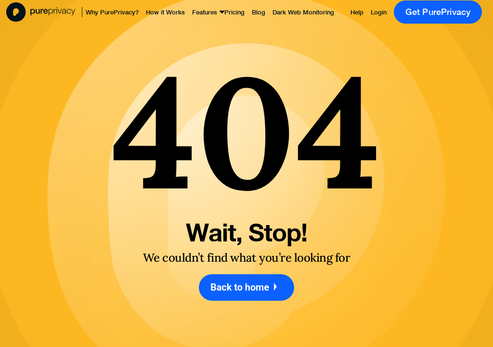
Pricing (234, 12)
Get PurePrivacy (438, 12)
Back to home (246, 287)
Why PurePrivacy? (112, 12)
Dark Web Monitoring (303, 12)
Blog (258, 12)
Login (379, 12)
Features (204, 12)
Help (356, 12)
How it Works (165, 12)
